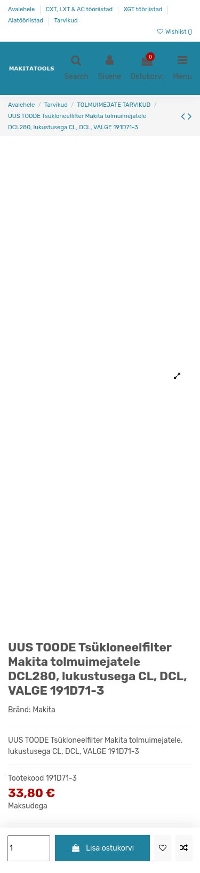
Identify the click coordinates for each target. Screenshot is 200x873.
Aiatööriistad (26, 20)
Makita (44, 709)
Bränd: (19, 709)
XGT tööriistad (144, 9)
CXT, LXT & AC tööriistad (80, 9)
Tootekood (26, 778)
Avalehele (22, 9)
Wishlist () (174, 31)
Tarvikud (66, 20)
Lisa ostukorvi (102, 848)
